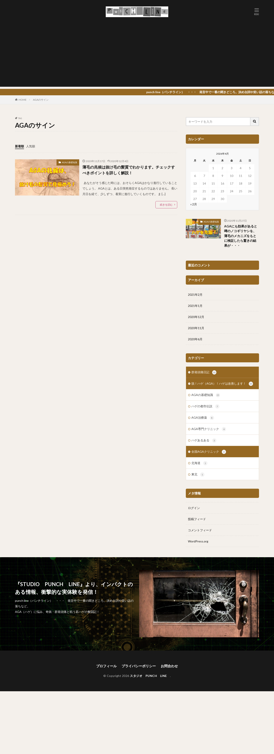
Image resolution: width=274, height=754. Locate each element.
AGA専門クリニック (208, 330)
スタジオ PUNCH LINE (150, 686)
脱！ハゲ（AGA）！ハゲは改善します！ (222, 285)
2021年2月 (195, 196)
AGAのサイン (41, 99)
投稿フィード (197, 420)
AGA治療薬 (202, 319)
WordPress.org (198, 442)
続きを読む (166, 204)
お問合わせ (169, 676)
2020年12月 (196, 218)
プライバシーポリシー (139, 676)
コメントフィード (200, 431)
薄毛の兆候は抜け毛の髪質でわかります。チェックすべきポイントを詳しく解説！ (128, 170)
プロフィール (106, 676)
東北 (197, 376)
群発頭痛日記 (203, 274)
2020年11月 (196, 229)
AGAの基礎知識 (69, 162)
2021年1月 (195, 207)
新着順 (19, 146)
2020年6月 (195, 240)
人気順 (30, 146)
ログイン (194, 409)
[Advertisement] (137, 57)
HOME (23, 99)
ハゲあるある (203, 342)
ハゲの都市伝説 (205, 308)
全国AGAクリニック (208, 353)
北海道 (199, 364)
